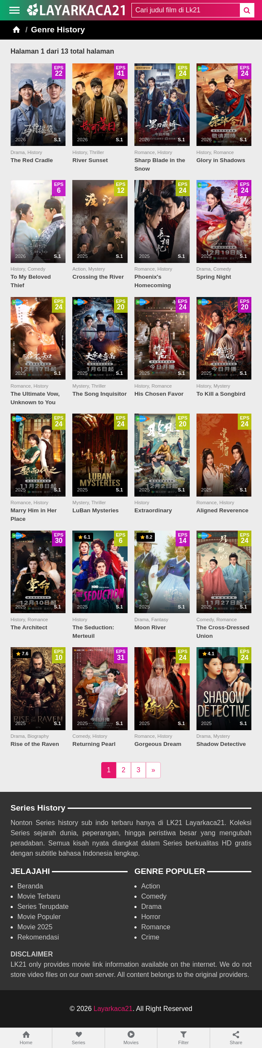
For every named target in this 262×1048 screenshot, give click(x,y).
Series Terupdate (43, 906)
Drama (151, 906)
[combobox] (185, 10)
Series (78, 1037)
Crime (150, 937)
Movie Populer (39, 916)
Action (150, 886)
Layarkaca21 (113, 1008)
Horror (150, 916)
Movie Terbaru (38, 896)
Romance (155, 927)
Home (26, 1037)
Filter (183, 1037)
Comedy (154, 896)
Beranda (30, 886)
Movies (131, 1037)
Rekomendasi (38, 937)
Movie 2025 (35, 927)
